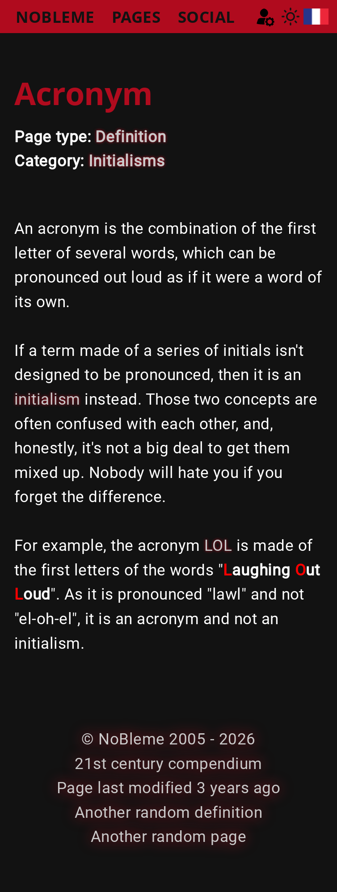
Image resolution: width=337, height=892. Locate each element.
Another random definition (168, 812)
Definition (130, 136)
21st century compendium (168, 763)
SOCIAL (206, 16)
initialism (47, 399)
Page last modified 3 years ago (168, 787)
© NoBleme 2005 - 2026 (168, 739)
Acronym (83, 93)
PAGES (136, 16)
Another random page (168, 836)
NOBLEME (55, 16)
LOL (218, 545)
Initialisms (126, 161)
